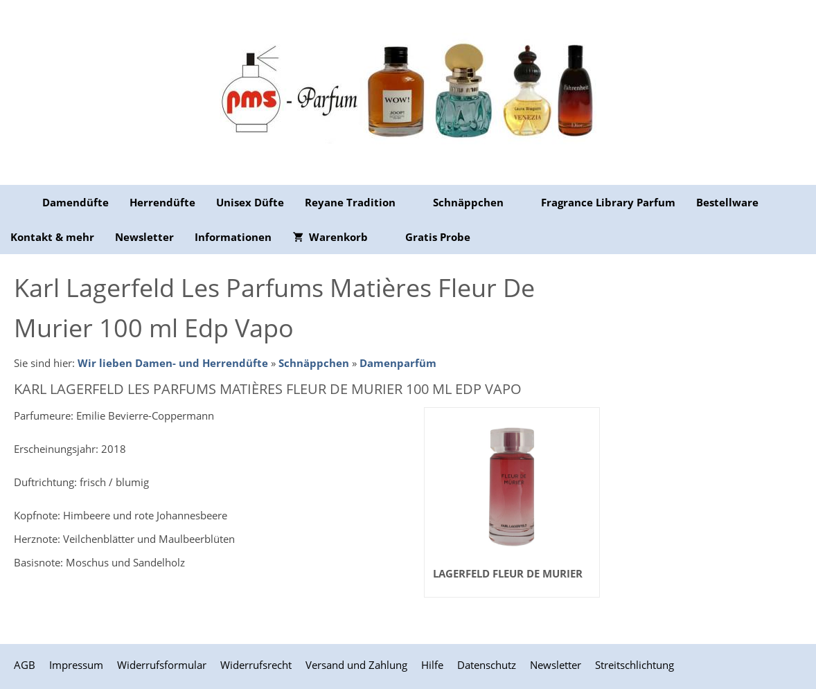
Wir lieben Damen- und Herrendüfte (173, 363)
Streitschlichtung (634, 665)
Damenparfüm (398, 363)
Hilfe (432, 665)
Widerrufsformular (161, 665)
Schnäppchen (313, 363)
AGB (24, 665)
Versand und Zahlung (356, 665)
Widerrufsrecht (256, 665)
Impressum (76, 665)
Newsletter (555, 665)
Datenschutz (486, 665)
